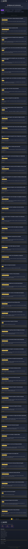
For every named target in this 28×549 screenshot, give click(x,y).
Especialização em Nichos (10, 11)
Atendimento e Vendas (17, 11)
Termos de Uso (2, 542)
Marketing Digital (3, 11)
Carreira (2, 13)
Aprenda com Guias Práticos (4, 532)
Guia (22, 11)
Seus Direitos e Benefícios (4, 533)
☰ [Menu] (26, 1)
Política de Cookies (3, 543)
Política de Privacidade (3, 541)
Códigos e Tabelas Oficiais (4, 534)
